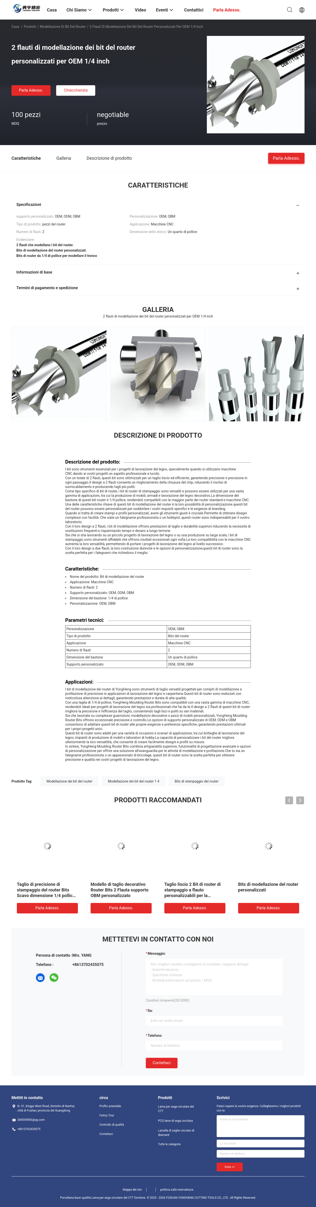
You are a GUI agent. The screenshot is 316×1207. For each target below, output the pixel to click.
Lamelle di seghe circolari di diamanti (176, 1133)
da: (150, 1011)
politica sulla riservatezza (176, 1189)
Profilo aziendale (110, 1106)
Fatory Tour (106, 1115)
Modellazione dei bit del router (70, 781)
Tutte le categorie (169, 1144)
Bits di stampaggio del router (197, 781)
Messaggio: (157, 953)
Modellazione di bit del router (63, 27)
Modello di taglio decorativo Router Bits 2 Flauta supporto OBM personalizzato (119, 890)
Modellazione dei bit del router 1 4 (133, 781)
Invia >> (230, 1167)
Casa (15, 27)
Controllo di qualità (111, 1124)
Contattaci (162, 1062)
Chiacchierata (76, 90)
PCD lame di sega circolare (175, 1120)
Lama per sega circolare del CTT (176, 1109)
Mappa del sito (132, 1189)
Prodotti (30, 27)
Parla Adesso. (31, 90)
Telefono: (155, 1036)
